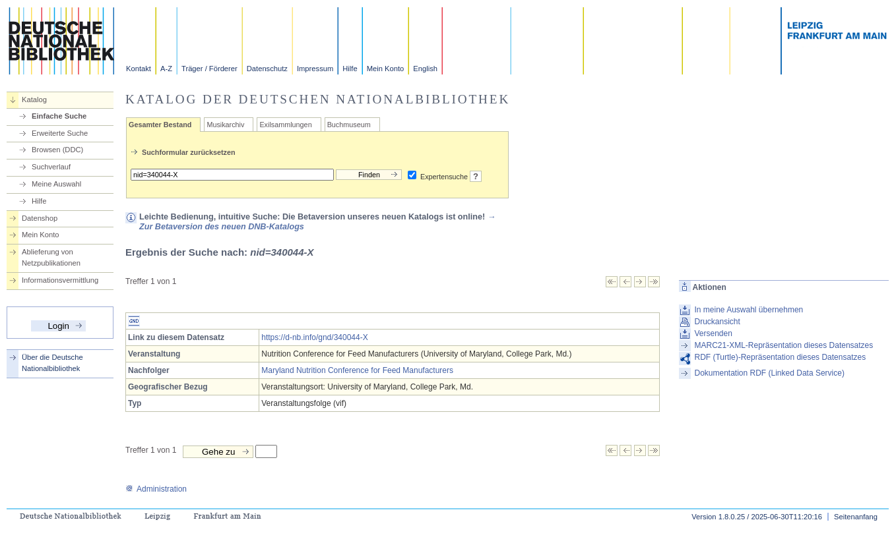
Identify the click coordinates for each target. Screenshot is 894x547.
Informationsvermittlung (60, 280)
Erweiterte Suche (60, 133)
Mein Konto (385, 68)
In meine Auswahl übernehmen (748, 309)
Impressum (315, 68)
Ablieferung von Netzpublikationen (51, 257)
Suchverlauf (51, 167)
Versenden (713, 333)
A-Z (166, 68)
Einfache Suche (59, 116)
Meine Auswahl (56, 184)
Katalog (34, 99)
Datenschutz (267, 68)
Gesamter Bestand (160, 125)
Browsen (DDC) (57, 150)
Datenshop (39, 218)
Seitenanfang (856, 517)
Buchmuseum (349, 125)
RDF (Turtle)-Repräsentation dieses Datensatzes (780, 357)
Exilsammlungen (285, 125)
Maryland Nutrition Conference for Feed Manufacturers (357, 370)
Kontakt (138, 68)
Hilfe (349, 68)
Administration (156, 489)
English (425, 68)
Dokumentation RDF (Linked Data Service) (769, 373)
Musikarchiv (225, 125)
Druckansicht (717, 321)
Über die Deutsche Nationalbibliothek (52, 362)
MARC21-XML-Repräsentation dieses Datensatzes (783, 345)
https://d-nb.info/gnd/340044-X (314, 337)
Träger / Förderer (209, 68)
